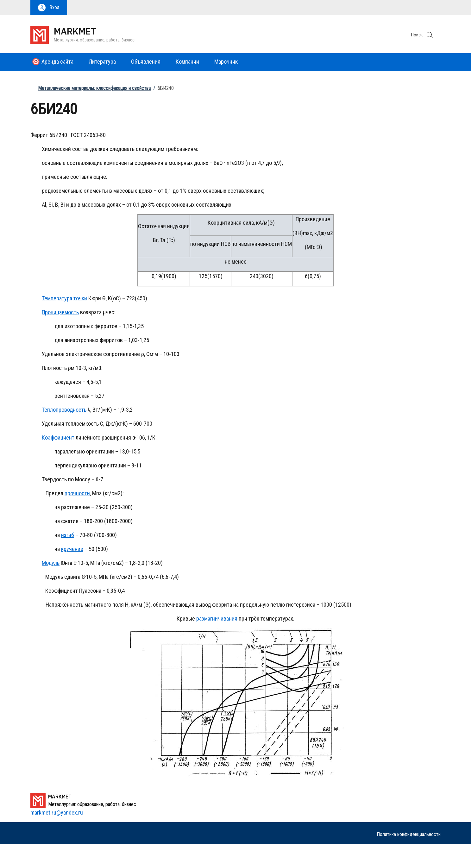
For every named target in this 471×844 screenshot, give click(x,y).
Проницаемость (60, 312)
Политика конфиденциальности (409, 834)
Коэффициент (58, 437)
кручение (72, 549)
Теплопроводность (64, 409)
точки (80, 298)
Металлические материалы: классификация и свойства (94, 88)
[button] (48, 7)
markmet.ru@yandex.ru (56, 812)
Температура (57, 298)
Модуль (51, 563)
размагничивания (216, 618)
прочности (77, 493)
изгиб (67, 535)
